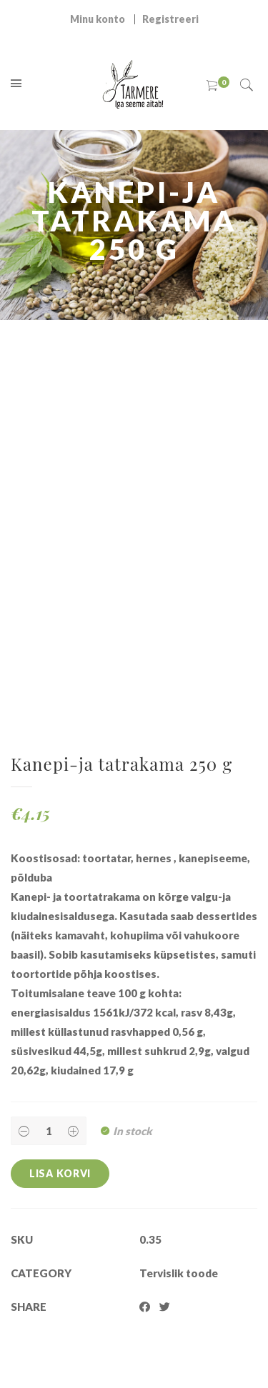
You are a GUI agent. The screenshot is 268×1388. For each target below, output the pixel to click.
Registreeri (170, 19)
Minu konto (97, 19)
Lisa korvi (60, 1173)
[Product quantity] (48, 1130)
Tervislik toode (178, 1273)
